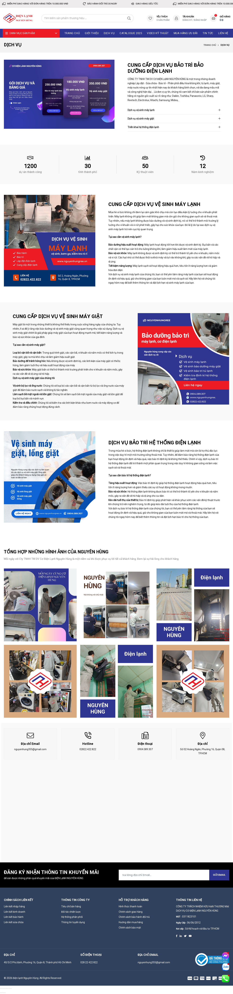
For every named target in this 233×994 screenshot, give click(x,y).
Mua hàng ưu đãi (186, 33)
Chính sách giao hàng (130, 911)
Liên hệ (223, 33)
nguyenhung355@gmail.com (30, 749)
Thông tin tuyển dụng (73, 922)
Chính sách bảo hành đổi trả (134, 917)
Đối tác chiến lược (71, 911)
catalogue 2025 (131, 33)
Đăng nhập (200, 20)
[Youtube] (190, 935)
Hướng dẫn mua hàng (131, 922)
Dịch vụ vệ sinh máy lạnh (141, 110)
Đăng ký (187, 20)
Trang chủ (210, 45)
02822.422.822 (88, 749)
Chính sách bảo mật (130, 927)
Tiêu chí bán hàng (71, 906)
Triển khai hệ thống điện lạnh (143, 127)
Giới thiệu (92, 33)
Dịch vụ (109, 33)
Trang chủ (72, 33)
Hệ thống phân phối (72, 917)
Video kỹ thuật (158, 33)
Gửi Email (219, 875)
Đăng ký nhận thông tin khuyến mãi (51, 873)
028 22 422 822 (89, 962)
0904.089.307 (145, 749)
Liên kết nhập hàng (14, 906)
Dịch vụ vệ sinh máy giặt (141, 118)
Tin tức (208, 33)
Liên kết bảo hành (13, 917)
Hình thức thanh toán (130, 906)
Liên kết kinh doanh (14, 911)
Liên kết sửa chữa (13, 922)
